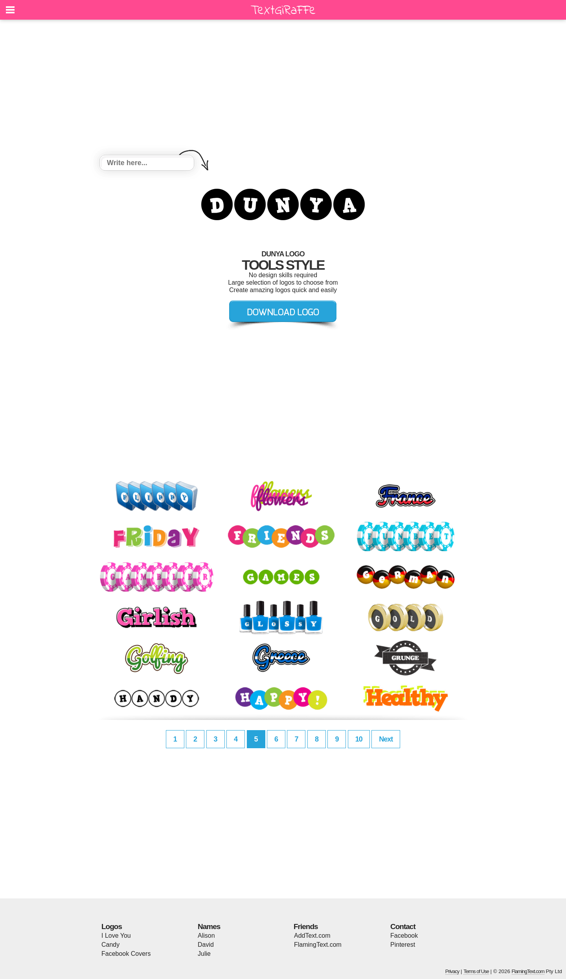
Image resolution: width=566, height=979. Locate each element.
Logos (111, 926)
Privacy (452, 971)
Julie (204, 953)
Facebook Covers (126, 953)
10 (358, 739)
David (206, 944)
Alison (206, 935)
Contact (402, 926)
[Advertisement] (283, 88)
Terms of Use (476, 971)
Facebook (404, 935)
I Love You (116, 935)
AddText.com (312, 935)
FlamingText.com (318, 944)
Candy (110, 944)
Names (209, 926)
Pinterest (402, 944)
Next (386, 739)
